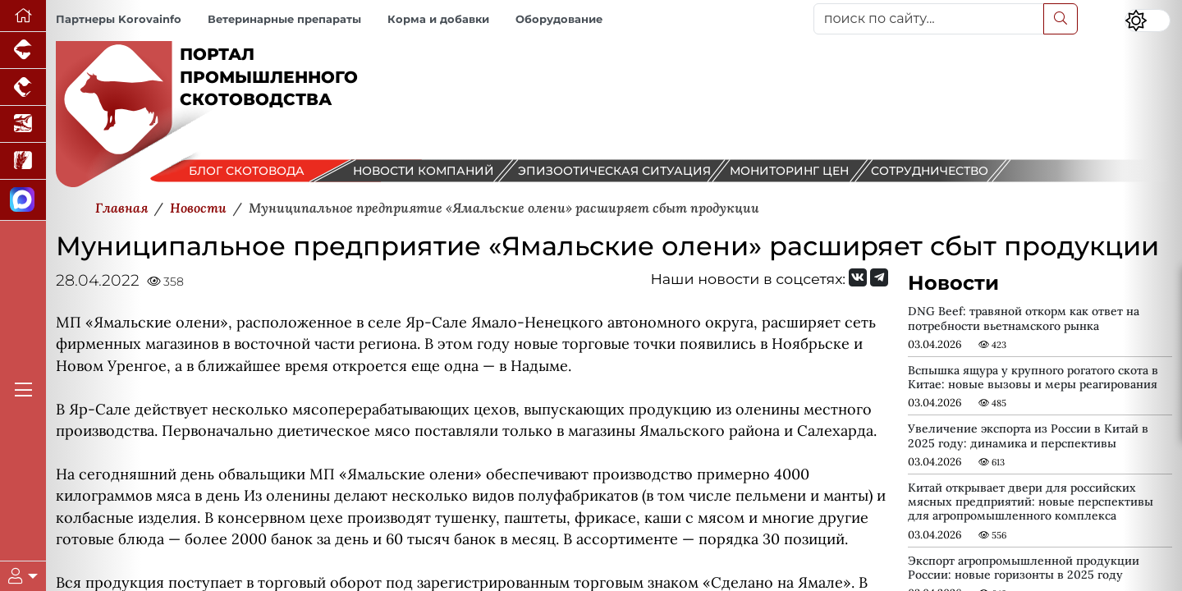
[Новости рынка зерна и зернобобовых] (23, 161)
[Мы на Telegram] (879, 277)
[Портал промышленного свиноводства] (23, 50)
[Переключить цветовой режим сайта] (1148, 20)
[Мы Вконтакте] (858, 277)
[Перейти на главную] (23, 16)
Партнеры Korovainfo (118, 19)
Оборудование (558, 19)
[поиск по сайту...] (928, 18)
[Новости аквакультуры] (23, 124)
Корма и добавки (438, 19)
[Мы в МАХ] (23, 200)
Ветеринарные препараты (284, 19)
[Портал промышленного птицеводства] (23, 87)
